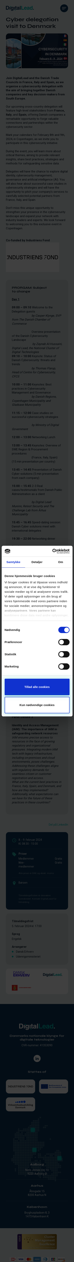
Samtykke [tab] (13, 562)
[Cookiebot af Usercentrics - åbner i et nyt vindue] (52, 551)
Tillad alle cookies (37, 687)
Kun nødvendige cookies (37, 705)
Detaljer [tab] (37, 562)
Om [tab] (60, 562)
